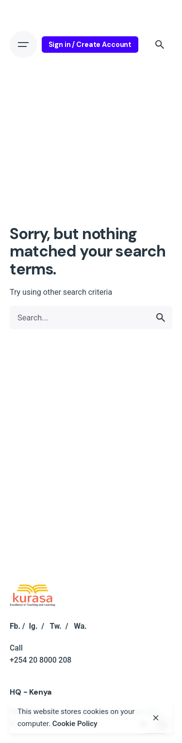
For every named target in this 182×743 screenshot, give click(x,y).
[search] (160, 317)
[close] (155, 717)
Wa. (80, 626)
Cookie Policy (75, 723)
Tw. (55, 626)
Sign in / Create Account (90, 44)
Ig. (33, 626)
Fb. (15, 626)
